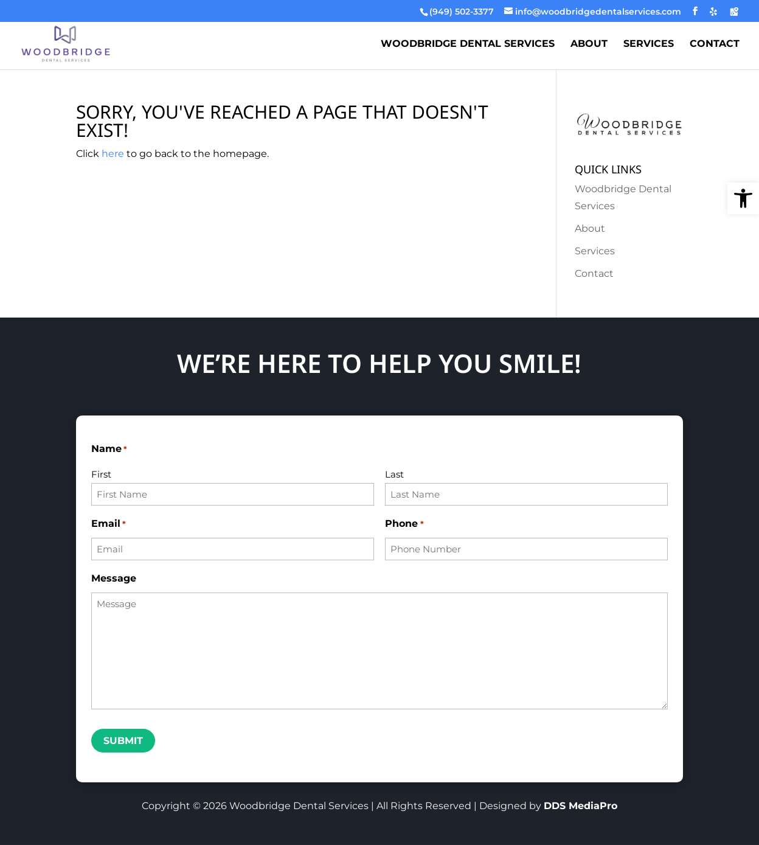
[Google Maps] (734, 11)
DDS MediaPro (580, 806)
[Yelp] (713, 11)
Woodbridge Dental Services (468, 44)
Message (113, 578)
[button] (743, 198)
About (589, 44)
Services (648, 44)
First (101, 474)
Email (108, 524)
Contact (715, 44)
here (113, 153)
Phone (404, 524)
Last (394, 474)
